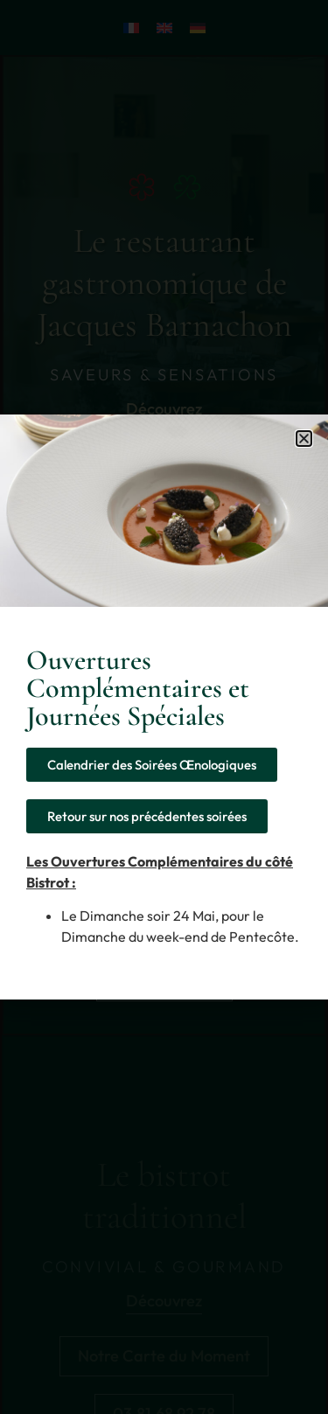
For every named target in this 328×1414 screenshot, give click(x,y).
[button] (304, 438)
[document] (164, 707)
